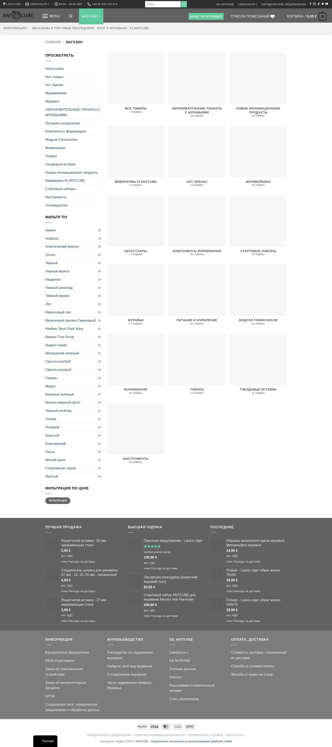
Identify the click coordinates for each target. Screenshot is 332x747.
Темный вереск (57, 296)
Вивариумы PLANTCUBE (65, 180)
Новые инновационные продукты (71, 172)
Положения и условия (205, 735)
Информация (16, 28)
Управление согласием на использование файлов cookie (191, 741)
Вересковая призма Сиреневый (70, 320)
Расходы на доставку (81, 561)
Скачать (175, 677)
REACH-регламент (60, 660)
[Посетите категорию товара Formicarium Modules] (258, 297)
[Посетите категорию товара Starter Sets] (258, 227)
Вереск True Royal (59, 337)
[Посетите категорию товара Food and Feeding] (196, 297)
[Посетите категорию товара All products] (135, 85)
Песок (50, 452)
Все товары (54, 77)
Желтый (51, 476)
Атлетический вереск (62, 246)
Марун (50, 386)
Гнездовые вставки (60, 164)
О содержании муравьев (126, 674)
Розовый (52, 427)
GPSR (50, 696)
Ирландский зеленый (62, 353)
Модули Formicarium (61, 139)
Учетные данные (182, 669)
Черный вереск (57, 271)
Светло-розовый (58, 369)
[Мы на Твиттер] (322, 4)
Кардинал (53, 279)
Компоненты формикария (65, 131)
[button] (51, 16)
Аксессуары (54, 68)
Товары (51, 156)
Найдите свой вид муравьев (129, 666)
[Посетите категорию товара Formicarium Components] (196, 227)
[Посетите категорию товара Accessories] (135, 227)
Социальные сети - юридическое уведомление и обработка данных (72, 707)
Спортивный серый (60, 468)
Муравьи (52, 101)
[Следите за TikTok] (318, 4)
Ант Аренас (54, 85)
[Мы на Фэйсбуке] (310, 4)
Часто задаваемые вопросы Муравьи (129, 685)
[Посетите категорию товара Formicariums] (135, 366)
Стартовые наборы (60, 189)
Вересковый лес (58, 312)
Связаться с (248, 4)
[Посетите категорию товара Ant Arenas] (196, 158)
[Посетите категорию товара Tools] (135, 435)
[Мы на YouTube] (326, 4)
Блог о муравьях (112, 28)
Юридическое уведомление (284, 4)
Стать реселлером (184, 699)
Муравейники (55, 93)
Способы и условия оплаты (253, 666)
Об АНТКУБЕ (225, 4)
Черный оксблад (58, 410)
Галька (50, 419)
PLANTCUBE (139, 28)
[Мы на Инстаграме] (314, 4)
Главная (53, 42)
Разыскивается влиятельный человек (192, 688)
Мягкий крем (55, 460)
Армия (50, 230)
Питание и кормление (62, 123)
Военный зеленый (59, 394)
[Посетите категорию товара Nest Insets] (258, 366)
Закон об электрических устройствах (64, 671)
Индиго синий (56, 345)
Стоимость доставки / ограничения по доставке (258, 655)
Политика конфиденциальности (159, 735)
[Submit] (184, 4)
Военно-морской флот (62, 402)
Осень (50, 255)
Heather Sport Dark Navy (64, 328)
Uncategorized (56, 205)
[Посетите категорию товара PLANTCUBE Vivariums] (135, 158)
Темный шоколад (59, 288)
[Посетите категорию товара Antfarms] (258, 158)
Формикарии (55, 148)
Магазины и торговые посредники (63, 28)
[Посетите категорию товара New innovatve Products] (258, 87)
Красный (52, 435)
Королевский (55, 443)
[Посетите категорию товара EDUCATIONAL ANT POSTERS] (196, 87)
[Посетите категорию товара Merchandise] (196, 366)
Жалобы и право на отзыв (252, 674)
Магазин (91, 16)
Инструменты (56, 197)
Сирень (51, 378)
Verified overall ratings (157, 552)
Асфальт (52, 238)
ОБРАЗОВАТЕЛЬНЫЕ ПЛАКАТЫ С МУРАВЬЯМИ (73, 112)
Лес (48, 304)
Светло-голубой (58, 361)
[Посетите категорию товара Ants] (135, 297)
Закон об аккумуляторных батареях (65, 685)
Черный (51, 263)
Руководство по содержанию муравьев (130, 655)
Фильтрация (57, 500)
